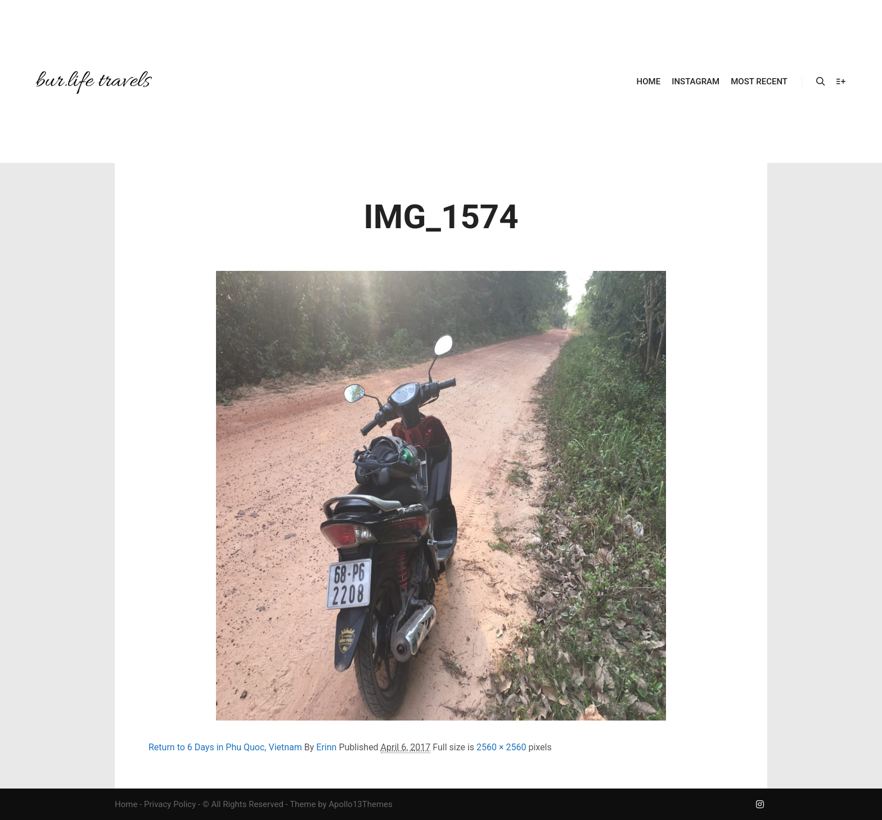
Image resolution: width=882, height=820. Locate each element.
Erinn (326, 747)
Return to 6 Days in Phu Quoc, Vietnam (225, 747)
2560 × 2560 (501, 747)
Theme (303, 804)
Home (126, 804)
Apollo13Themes (360, 804)
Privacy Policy (170, 804)
